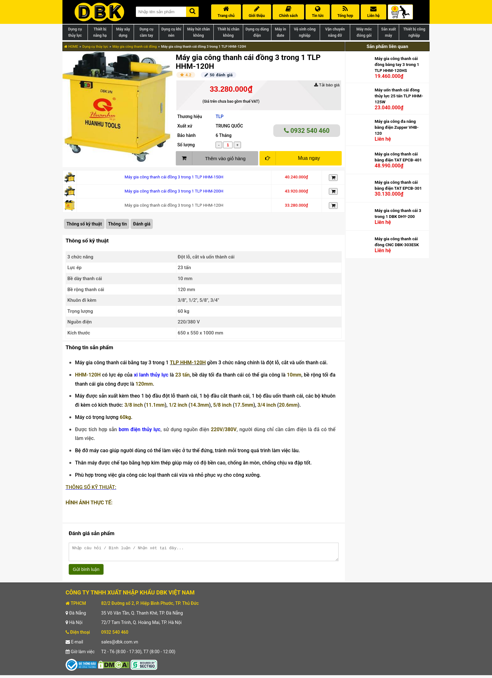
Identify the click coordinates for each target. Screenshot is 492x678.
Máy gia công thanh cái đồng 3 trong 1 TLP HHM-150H (174, 177)
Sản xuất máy (388, 32)
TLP (219, 116)
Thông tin (117, 223)
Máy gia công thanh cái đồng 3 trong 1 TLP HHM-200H (174, 191)
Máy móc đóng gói (364, 32)
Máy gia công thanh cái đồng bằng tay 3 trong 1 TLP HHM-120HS (397, 64)
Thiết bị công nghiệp (414, 32)
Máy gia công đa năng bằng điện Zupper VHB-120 (397, 127)
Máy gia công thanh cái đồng (134, 47)
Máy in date (280, 32)
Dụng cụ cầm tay (146, 32)
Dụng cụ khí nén (171, 32)
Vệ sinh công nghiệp (305, 32)
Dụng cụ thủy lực (75, 32)
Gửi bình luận (86, 572)
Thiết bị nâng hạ (100, 32)
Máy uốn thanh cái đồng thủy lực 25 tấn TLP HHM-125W (399, 96)
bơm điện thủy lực (139, 429)
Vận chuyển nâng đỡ (335, 32)
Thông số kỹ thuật (84, 223)
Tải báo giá (327, 85)
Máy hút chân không (198, 32)
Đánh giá (141, 223)
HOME (71, 47)
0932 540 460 (307, 130)
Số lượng (186, 144)
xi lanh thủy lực (151, 375)
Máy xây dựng (123, 32)
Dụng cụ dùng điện (257, 32)
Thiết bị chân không (228, 32)
